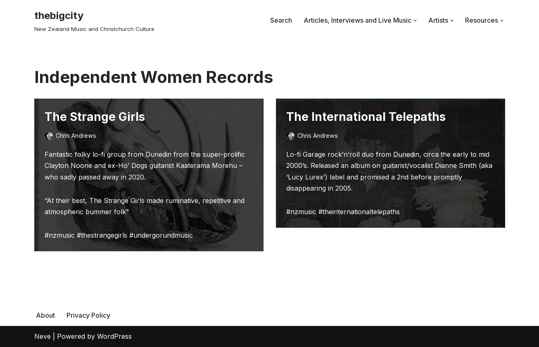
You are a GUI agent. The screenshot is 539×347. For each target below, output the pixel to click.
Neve (42, 336)
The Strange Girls (95, 117)
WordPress (114, 336)
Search (281, 20)
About (45, 315)
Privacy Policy (88, 315)
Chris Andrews (76, 135)
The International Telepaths (366, 117)
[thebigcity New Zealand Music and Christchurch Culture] (94, 20)
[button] (415, 20)
